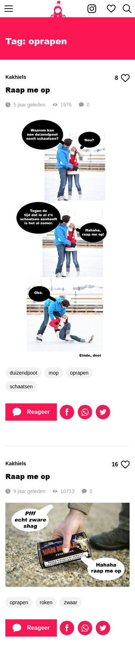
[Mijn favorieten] (111, 8)
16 (121, 465)
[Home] (58, 8)
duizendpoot (23, 373)
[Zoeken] (127, 8)
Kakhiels (15, 77)
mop (53, 373)
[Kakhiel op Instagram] (92, 8)
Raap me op (27, 90)
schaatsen (21, 386)
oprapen (79, 373)
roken (46, 602)
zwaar (70, 602)
